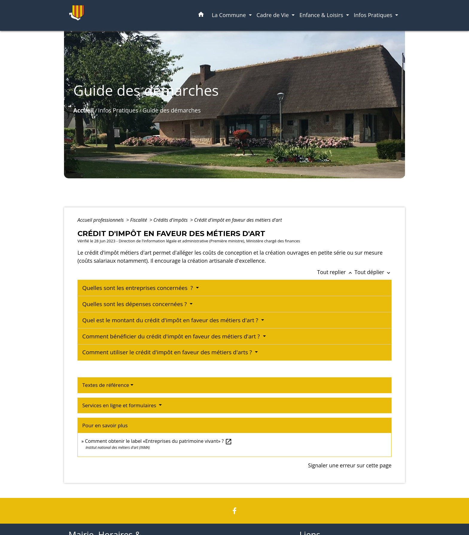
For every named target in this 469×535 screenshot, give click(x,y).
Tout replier (335, 272)
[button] (201, 15)
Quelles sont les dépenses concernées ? (135, 304)
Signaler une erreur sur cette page (350, 465)
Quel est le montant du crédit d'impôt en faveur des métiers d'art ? (171, 320)
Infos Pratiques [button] (374, 15)
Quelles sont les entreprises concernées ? (138, 288)
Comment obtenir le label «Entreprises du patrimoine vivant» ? (158, 441)
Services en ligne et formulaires (120, 405)
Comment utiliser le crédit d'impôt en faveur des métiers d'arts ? (167, 352)
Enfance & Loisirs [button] (322, 15)
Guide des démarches (171, 110)
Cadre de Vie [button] (273, 15)
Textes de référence (105, 385)
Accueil (83, 110)
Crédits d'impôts (171, 220)
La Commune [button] (229, 15)
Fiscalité (139, 220)
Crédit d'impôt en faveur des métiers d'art (238, 220)
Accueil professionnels (101, 220)
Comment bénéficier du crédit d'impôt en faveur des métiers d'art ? (171, 336)
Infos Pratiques (118, 110)
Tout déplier (373, 272)
